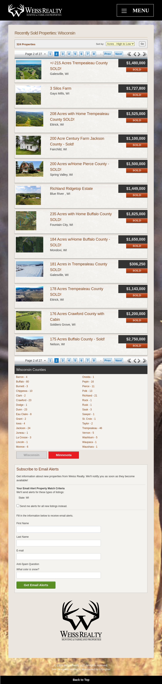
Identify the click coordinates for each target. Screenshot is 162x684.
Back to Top (81, 679)
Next (118, 54)
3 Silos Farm (60, 88)
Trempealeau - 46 (92, 428)
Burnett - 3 (22, 386)
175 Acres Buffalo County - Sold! (77, 339)
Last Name (22, 536)
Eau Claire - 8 (23, 414)
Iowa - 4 (20, 423)
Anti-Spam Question (27, 564)
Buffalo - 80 (22, 381)
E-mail (20, 550)
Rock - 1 (87, 400)
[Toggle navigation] (124, 11)
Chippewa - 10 (24, 390)
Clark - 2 (21, 395)
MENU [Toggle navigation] (141, 10)
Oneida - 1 (88, 377)
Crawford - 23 (23, 400)
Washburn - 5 (89, 437)
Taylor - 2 (87, 423)
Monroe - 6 (22, 446)
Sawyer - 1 (88, 414)
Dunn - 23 (21, 409)
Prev (107, 54)
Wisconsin (31, 455)
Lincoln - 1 (22, 442)
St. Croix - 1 (89, 418)
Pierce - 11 (88, 386)
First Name (22, 523)
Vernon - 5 (88, 432)
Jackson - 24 (23, 428)
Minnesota (64, 455)
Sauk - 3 (87, 409)
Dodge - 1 (21, 404)
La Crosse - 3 (23, 437)
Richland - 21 (89, 395)
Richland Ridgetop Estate (71, 188)
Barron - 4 (21, 377)
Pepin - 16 (88, 381)
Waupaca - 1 (89, 442)
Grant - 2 (21, 418)
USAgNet (104, 669)
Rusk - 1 (87, 404)
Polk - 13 (87, 390)
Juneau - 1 (22, 432)
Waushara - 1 (89, 446)
